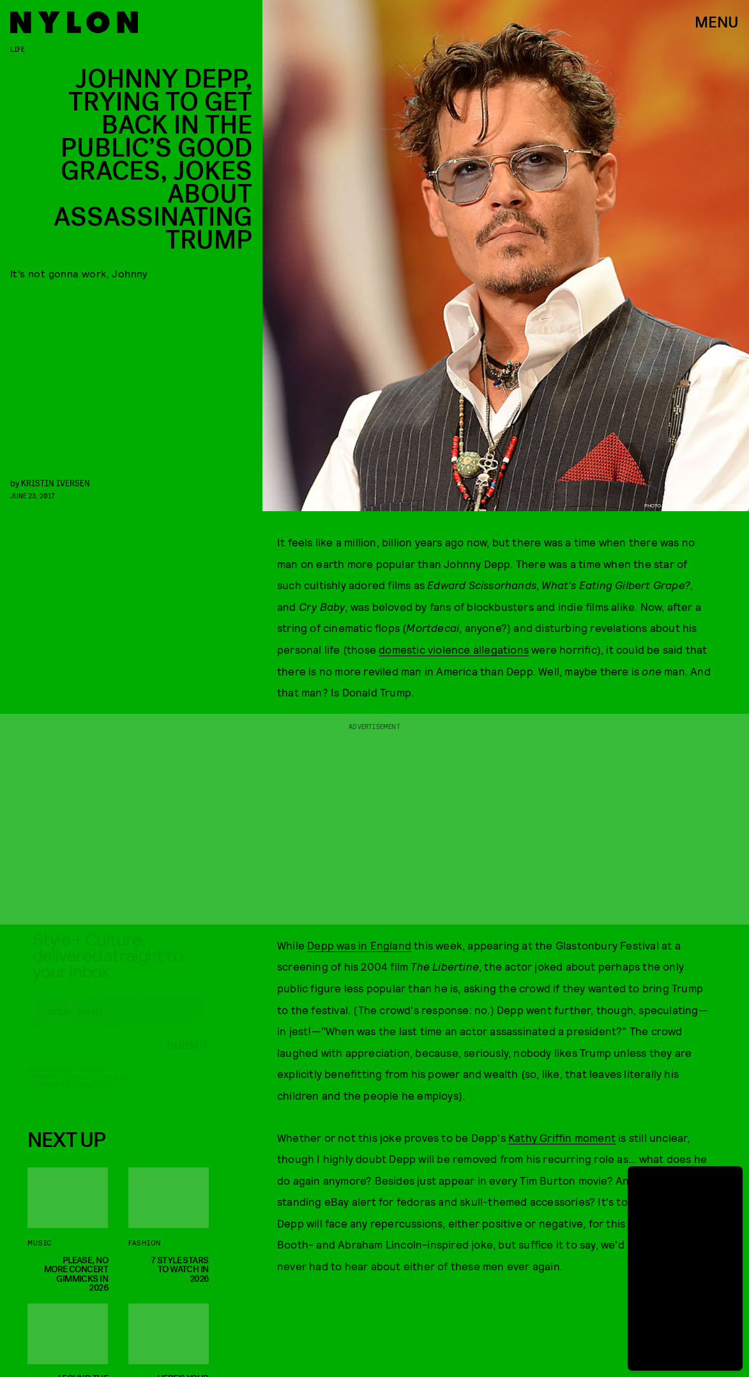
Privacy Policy (92, 1094)
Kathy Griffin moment (562, 1137)
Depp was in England (359, 945)
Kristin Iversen (55, 482)
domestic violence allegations (454, 649)
